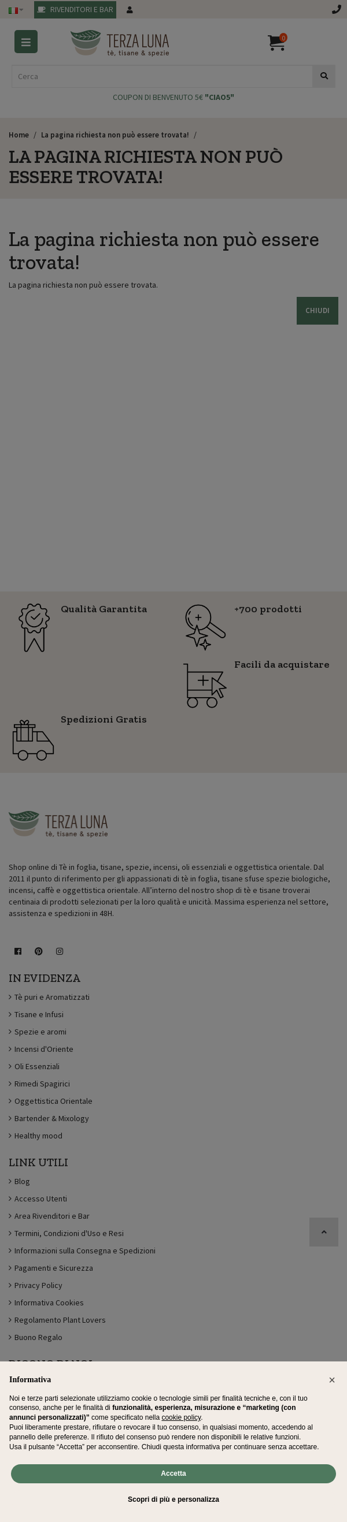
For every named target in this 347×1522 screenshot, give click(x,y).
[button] (332, 1380)
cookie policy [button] (181, 1417)
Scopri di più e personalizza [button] (173, 1499)
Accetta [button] (173, 1473)
